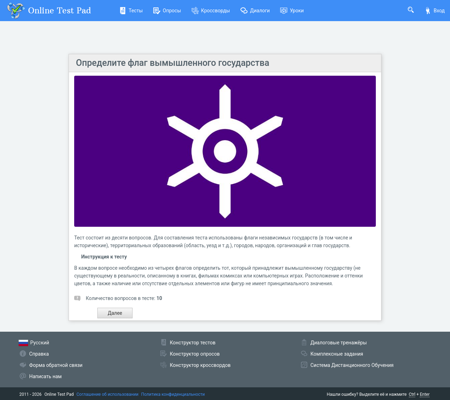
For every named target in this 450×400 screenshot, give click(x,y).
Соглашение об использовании (108, 394)
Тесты (131, 10)
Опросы (167, 10)
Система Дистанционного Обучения (351, 365)
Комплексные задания (336, 354)
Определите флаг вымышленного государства (172, 63)
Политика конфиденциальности (173, 394)
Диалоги (255, 10)
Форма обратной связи (56, 365)
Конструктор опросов (195, 354)
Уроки (292, 10)
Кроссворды (211, 10)
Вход (434, 10)
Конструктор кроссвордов (200, 365)
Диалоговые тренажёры (338, 342)
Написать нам (45, 376)
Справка (39, 354)
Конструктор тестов (193, 342)
